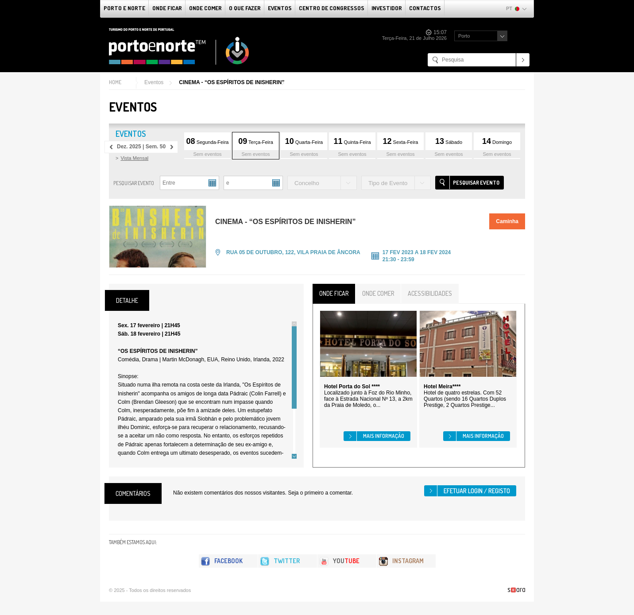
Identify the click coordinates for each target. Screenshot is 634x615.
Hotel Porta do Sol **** (352, 386)
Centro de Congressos (331, 8)
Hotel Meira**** (442, 386)
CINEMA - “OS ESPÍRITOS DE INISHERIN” (231, 82)
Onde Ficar (167, 8)
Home (115, 82)
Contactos (425, 8)
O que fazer (245, 8)
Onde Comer (205, 8)
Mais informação (383, 436)
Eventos (280, 8)
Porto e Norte (124, 8)
